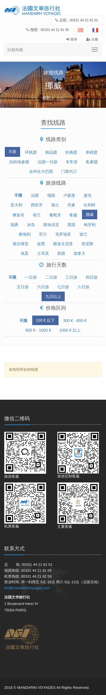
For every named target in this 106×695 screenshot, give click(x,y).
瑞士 (55, 205)
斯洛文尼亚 (63, 244)
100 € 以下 (45, 320)
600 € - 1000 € (38, 330)
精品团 (51, 152)
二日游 (51, 277)
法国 (35, 195)
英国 (71, 224)
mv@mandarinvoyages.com (27, 588)
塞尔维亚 (21, 244)
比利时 (90, 205)
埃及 (25, 253)
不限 (12, 151)
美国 (61, 253)
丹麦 (71, 205)
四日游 (92, 277)
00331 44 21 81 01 (84, 20)
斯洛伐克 (51, 224)
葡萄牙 (55, 215)
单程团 (92, 152)
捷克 (88, 195)
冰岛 (31, 224)
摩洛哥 (18, 215)
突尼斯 (87, 244)
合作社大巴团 (41, 171)
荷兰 (37, 215)
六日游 (43, 287)
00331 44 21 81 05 (55, 30)
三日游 (71, 277)
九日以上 (53, 296)
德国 (51, 195)
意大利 (16, 205)
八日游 (83, 287)
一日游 (31, 277)
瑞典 (14, 224)
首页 (46, 98)
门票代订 (69, 171)
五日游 (23, 287)
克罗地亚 (63, 234)
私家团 (92, 162)
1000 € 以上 (70, 330)
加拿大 (79, 253)
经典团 (71, 152)
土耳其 (43, 253)
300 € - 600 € (74, 320)
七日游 (63, 287)
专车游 (71, 162)
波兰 (83, 234)
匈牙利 (90, 224)
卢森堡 (69, 195)
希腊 (73, 215)
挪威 (90, 214)
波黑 (41, 244)
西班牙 (37, 205)
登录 (71, 39)
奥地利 (25, 234)
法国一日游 (47, 162)
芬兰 (43, 234)
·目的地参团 (18, 162)
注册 (92, 39)
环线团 (31, 152)
